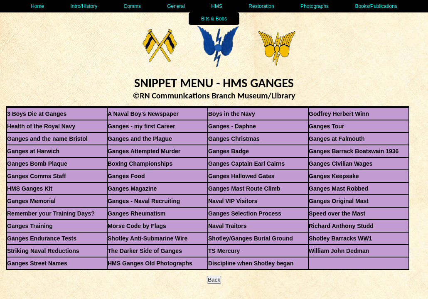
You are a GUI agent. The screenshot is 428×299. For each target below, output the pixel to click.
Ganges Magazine (132, 188)
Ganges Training (30, 226)
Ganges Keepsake (334, 176)
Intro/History (84, 6)
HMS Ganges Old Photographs (150, 263)
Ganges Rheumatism (136, 213)
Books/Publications (376, 6)
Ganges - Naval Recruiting (144, 201)
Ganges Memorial (31, 201)
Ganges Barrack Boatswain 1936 (353, 151)
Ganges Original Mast (339, 201)
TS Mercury (224, 251)
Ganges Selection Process (244, 213)
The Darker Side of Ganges (145, 251)
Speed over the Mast (337, 213)
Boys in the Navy (231, 113)
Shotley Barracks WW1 (340, 238)
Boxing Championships (140, 163)
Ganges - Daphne (232, 126)
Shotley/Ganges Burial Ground (250, 238)
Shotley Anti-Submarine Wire (147, 238)
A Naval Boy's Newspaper (143, 113)
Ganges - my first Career (141, 126)
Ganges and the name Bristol (47, 138)
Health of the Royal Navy (41, 126)
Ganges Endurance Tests (41, 238)
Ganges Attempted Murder (144, 151)
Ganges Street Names (37, 263)
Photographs (314, 6)
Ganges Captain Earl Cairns (246, 163)
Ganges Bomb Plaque (37, 163)
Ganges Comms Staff (36, 176)
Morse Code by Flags (137, 226)
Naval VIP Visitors (233, 201)
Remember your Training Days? (51, 213)
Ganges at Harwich (33, 151)
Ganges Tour (326, 126)
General (176, 6)
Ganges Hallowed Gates (241, 176)
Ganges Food (126, 176)
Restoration (261, 6)
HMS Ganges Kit (29, 188)
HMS (216, 6)
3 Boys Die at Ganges (36, 113)
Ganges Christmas (234, 138)
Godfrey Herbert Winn (339, 113)
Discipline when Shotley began (250, 263)
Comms (132, 6)
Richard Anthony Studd (341, 226)
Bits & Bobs (214, 19)
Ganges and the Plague (140, 138)
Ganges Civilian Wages (341, 163)
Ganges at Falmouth (337, 138)
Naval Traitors (227, 226)
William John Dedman (339, 251)
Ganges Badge (228, 151)
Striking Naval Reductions (43, 251)
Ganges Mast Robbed (338, 188)
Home (37, 6)
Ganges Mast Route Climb (244, 188)
